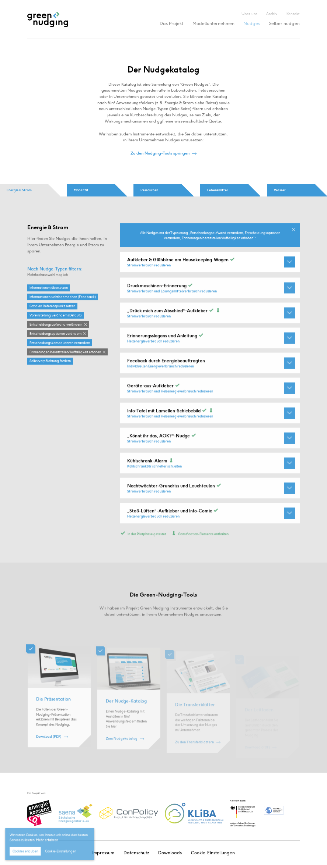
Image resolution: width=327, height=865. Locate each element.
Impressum (103, 852)
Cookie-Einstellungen (213, 852)
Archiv (271, 14)
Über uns (249, 14)
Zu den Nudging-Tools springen (160, 153)
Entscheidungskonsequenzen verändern (59, 343)
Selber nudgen (284, 23)
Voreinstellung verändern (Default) (55, 315)
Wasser (280, 190)
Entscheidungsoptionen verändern (55, 334)
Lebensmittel (217, 190)
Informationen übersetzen (48, 288)
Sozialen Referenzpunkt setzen (52, 306)
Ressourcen (149, 190)
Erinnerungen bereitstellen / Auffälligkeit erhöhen (65, 352)
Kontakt (293, 14)
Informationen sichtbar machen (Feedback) (62, 297)
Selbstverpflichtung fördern (50, 361)
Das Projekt (171, 23)
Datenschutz (136, 852)
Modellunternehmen (213, 23)
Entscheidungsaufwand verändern (55, 324)
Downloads (170, 852)
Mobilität (81, 190)
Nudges (251, 23)
